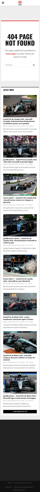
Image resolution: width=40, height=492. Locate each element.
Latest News (8, 90)
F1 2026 (7, 96)
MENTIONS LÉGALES (19, 490)
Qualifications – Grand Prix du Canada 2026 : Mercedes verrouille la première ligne (20, 160)
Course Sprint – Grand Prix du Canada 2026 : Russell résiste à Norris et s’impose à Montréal (19, 200)
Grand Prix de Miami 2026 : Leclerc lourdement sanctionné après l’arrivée (18, 318)
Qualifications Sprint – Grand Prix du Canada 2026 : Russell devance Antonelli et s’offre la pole (19, 240)
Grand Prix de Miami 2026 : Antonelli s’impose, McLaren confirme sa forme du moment (19, 357)
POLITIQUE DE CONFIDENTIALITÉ (23, 487)
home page (11, 54)
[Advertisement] (20, 451)
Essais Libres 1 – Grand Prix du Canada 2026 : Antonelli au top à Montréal (18, 280)
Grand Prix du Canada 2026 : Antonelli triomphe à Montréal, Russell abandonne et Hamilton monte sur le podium (19, 121)
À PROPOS (9, 487)
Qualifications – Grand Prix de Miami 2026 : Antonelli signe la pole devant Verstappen (19, 397)
